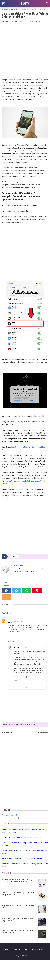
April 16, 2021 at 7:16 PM (28, 648)
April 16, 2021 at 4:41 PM (17, 622)
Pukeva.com (30, 956)
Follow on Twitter (9, 815)
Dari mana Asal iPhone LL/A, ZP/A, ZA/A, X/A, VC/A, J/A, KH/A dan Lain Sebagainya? (17, 880)
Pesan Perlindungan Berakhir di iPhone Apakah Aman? (22, 858)
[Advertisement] (25, 52)
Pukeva (19, 565)
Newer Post (7, 733)
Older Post (43, 733)
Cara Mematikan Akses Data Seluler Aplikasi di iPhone (25, 15)
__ (9, 622)
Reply (9, 635)
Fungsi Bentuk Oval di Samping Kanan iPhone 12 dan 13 (18, 906)
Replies (12, 642)
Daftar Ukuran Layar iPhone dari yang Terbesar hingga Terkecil (17, 919)
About (7, 950)
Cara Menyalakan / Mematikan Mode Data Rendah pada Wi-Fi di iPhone (23, 481)
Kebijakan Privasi (38, 950)
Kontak (26, 950)
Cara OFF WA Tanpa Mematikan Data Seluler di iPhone (22, 837)
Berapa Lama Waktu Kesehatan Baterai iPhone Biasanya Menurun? (17, 931)
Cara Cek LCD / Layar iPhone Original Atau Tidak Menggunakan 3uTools (18, 893)
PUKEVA (25, 3)
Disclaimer (16, 950)
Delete (13, 635)
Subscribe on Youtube (10, 818)
